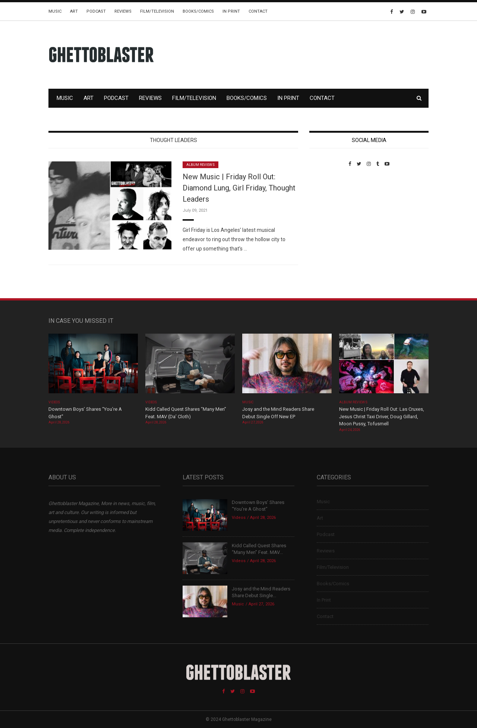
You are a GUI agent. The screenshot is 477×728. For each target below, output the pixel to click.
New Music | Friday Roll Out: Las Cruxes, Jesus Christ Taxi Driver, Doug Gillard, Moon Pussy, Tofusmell (381, 416)
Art (74, 11)
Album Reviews (200, 165)
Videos (54, 402)
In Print (231, 11)
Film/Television (157, 11)
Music (54, 11)
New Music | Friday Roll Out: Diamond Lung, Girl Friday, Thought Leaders (239, 188)
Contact (258, 11)
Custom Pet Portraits (331, 218)
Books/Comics (198, 11)
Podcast (96, 11)
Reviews (123, 11)
